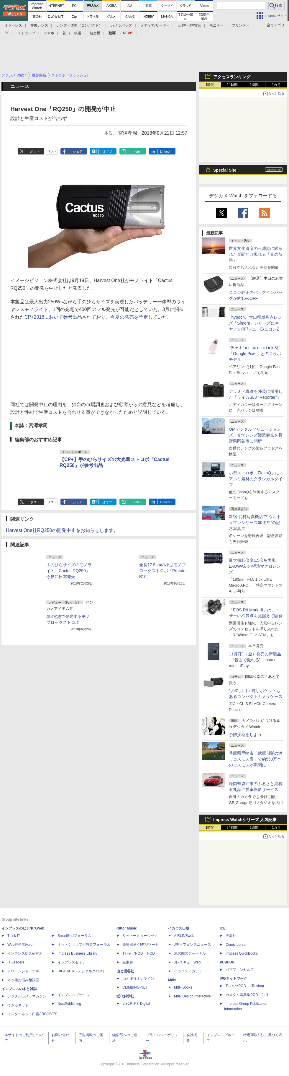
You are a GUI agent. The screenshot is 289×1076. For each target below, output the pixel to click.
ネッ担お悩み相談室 (23, 980)
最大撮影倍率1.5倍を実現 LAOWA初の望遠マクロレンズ (255, 566)
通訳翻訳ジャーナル (190, 953)
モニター (216, 25)
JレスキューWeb (187, 962)
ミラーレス (13, 25)
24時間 (231, 85)
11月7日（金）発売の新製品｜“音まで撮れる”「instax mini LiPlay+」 (255, 660)
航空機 (95, 33)
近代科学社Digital (136, 1004)
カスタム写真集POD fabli (247, 995)
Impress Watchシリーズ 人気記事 (245, 819)
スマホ (49, 33)
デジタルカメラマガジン (26, 996)
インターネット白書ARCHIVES (32, 1014)
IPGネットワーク (233, 978)
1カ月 (276, 85)
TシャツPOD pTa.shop (245, 986)
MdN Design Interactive (192, 996)
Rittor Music (126, 928)
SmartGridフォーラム (74, 936)
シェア (78, 151)
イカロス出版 (178, 928)
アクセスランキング (231, 76)
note (137, 151)
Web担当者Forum (21, 944)
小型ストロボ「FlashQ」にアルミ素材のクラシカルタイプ (256, 479)
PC (6, 33)
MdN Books (183, 987)
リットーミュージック (140, 936)
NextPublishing (69, 1004)
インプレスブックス (73, 995)
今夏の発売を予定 (129, 317)
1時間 (210, 85)
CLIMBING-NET (135, 987)
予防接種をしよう (245, 734)
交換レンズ (39, 25)
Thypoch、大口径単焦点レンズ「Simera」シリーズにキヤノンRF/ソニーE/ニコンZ (255, 323)
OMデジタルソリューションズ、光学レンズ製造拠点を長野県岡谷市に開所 (256, 435)
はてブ (107, 151)
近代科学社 (125, 996)
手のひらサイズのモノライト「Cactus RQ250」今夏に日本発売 (69, 570)
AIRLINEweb (184, 936)
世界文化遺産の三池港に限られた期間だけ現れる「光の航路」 (256, 254)
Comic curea (235, 944)
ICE (223, 928)
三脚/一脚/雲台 (189, 25)
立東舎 (127, 962)
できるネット (18, 1005)
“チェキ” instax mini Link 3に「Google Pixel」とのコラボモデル (255, 353)
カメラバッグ (121, 25)
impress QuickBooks (242, 953)
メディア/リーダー (155, 25)
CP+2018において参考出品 (53, 317)
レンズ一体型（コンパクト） (79, 25)
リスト (52, 151)
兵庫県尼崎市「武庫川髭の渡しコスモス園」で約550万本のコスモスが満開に (256, 759)
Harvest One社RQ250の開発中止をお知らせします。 (62, 530)
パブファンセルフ (240, 970)
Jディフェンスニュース (192, 944)
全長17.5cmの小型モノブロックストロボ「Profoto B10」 (162, 570)
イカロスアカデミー (190, 971)
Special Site (225, 170)
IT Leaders (15, 962)
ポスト (35, 151)
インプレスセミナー (73, 962)
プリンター (240, 25)
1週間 (254, 85)
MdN (172, 980)
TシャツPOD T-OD (138, 953)
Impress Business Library (77, 953)
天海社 (231, 936)
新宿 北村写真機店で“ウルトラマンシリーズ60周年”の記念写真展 (255, 522)
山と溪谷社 (125, 971)
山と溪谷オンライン (138, 978)
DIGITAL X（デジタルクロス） (82, 971)
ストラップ (26, 33)
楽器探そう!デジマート (140, 944)
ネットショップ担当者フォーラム (84, 944)
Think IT (13, 936)
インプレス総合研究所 (25, 953)
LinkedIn (166, 151)
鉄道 (77, 33)
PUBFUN (227, 962)
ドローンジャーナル (23, 971)
